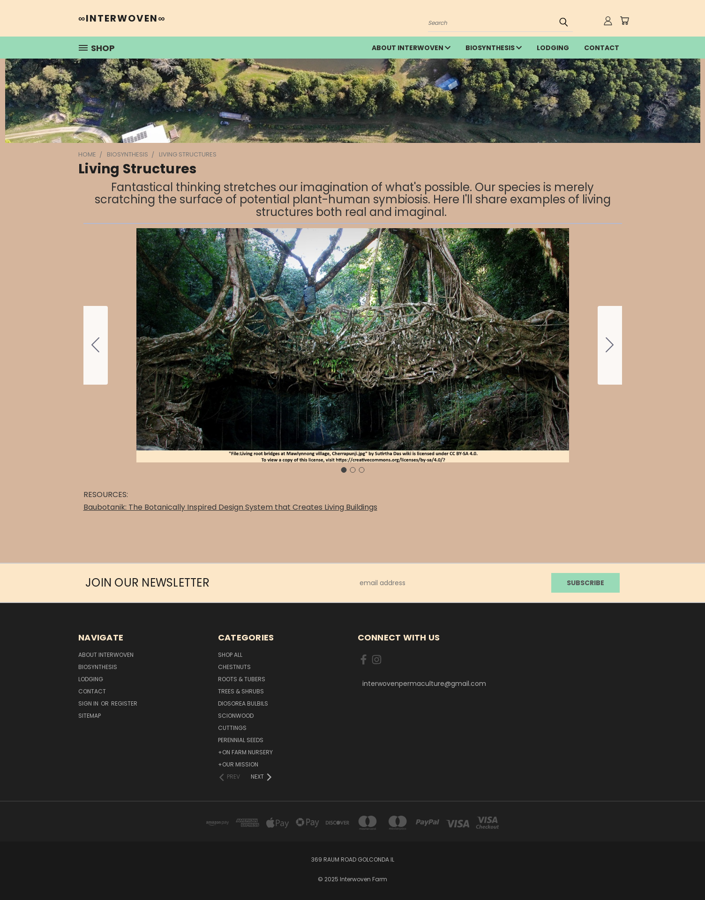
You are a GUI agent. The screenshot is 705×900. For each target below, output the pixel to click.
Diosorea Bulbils (243, 703)
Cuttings (232, 728)
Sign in (89, 703)
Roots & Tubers (241, 679)
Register (124, 703)
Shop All (230, 655)
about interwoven (411, 47)
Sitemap (89, 716)
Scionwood (236, 716)
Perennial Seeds (240, 740)
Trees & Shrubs (241, 691)
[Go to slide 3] (95, 345)
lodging (553, 47)
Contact (601, 47)
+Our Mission (238, 764)
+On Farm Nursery (245, 752)
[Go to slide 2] (610, 345)
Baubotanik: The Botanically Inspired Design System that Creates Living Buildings (230, 507)
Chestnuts (234, 667)
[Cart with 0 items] (624, 20)
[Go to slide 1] (343, 470)
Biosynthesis (493, 47)
